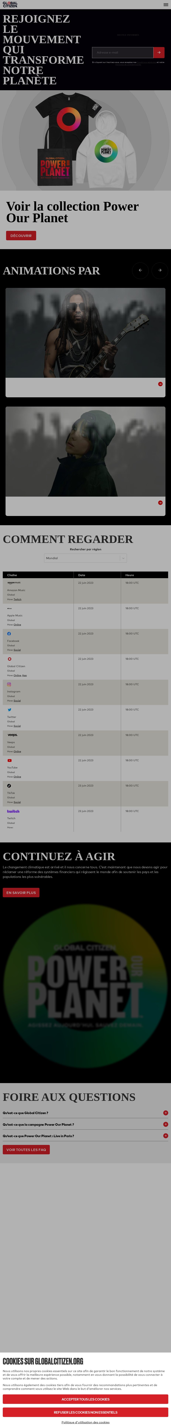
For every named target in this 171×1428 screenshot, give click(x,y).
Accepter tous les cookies (85, 1399)
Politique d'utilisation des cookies (86, 1422)
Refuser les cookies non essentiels (85, 1412)
